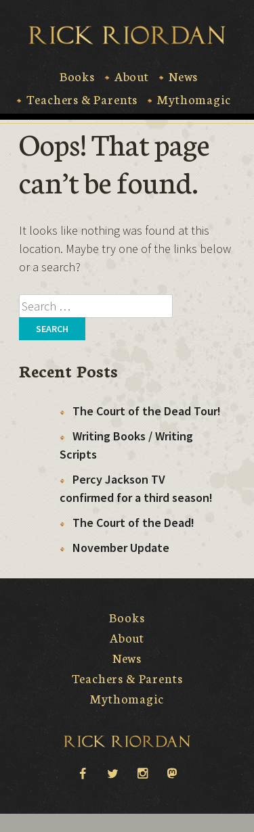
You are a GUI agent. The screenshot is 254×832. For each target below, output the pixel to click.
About (131, 76)
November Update (120, 547)
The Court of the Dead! (133, 522)
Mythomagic (193, 99)
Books (77, 76)
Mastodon (172, 774)
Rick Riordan (127, 35)
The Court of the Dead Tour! (146, 411)
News (183, 76)
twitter (112, 772)
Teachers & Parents (81, 99)
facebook (83, 772)
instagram (142, 772)
